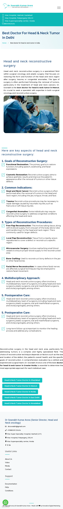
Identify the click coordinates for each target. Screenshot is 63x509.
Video (7, 462)
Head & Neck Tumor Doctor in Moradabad (22, 403)
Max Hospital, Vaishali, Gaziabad (17, 15)
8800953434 (8, 24)
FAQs (7, 487)
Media (7, 466)
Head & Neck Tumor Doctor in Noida (20, 392)
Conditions (9, 491)
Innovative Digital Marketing (51, 506)
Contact (8, 469)
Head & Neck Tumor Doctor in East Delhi (22, 397)
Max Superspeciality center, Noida (18, 21)
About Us (8, 459)
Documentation (11, 484)
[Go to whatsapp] (5, 502)
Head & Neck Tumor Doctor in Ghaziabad (22, 380)
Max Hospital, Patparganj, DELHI (17, 18)
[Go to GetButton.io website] (5, 506)
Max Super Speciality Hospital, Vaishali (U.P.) (23, 434)
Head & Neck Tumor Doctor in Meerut (21, 386)
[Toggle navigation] (59, 7)
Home (4, 43)
